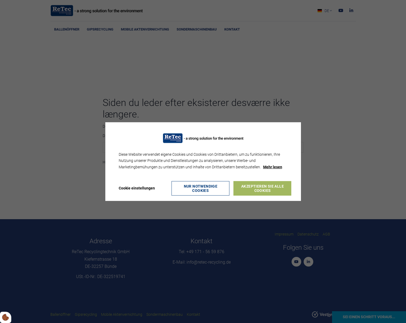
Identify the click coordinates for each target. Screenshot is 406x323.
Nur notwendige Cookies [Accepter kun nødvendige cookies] (201, 188)
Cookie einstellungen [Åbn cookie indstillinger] (137, 188)
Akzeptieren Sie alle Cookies (262, 188)
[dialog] (203, 161)
